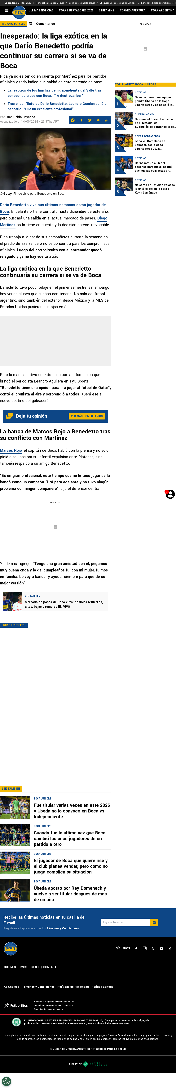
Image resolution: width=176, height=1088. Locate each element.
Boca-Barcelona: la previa (82, 3)
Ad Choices (11, 1002)
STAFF (35, 982)
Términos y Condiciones (63, 944)
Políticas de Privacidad (73, 1002)
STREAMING (106, 10)
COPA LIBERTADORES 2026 (76, 10)
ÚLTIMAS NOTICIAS (41, 10)
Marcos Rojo (11, 450)
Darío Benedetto (13, 625)
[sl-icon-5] (170, 964)
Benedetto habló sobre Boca (156, 3)
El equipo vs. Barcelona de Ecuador (118, 3)
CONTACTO (51, 982)
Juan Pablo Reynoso (20, 117)
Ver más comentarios (87, 416)
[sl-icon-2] (144, 964)
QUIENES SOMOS (15, 982)
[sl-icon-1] (136, 964)
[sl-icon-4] (161, 964)
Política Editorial (103, 1002)
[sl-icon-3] (153, 964)
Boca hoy (26, 3)
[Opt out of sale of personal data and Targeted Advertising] (6, 1081)
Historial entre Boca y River (50, 3)
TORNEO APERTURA (133, 10)
